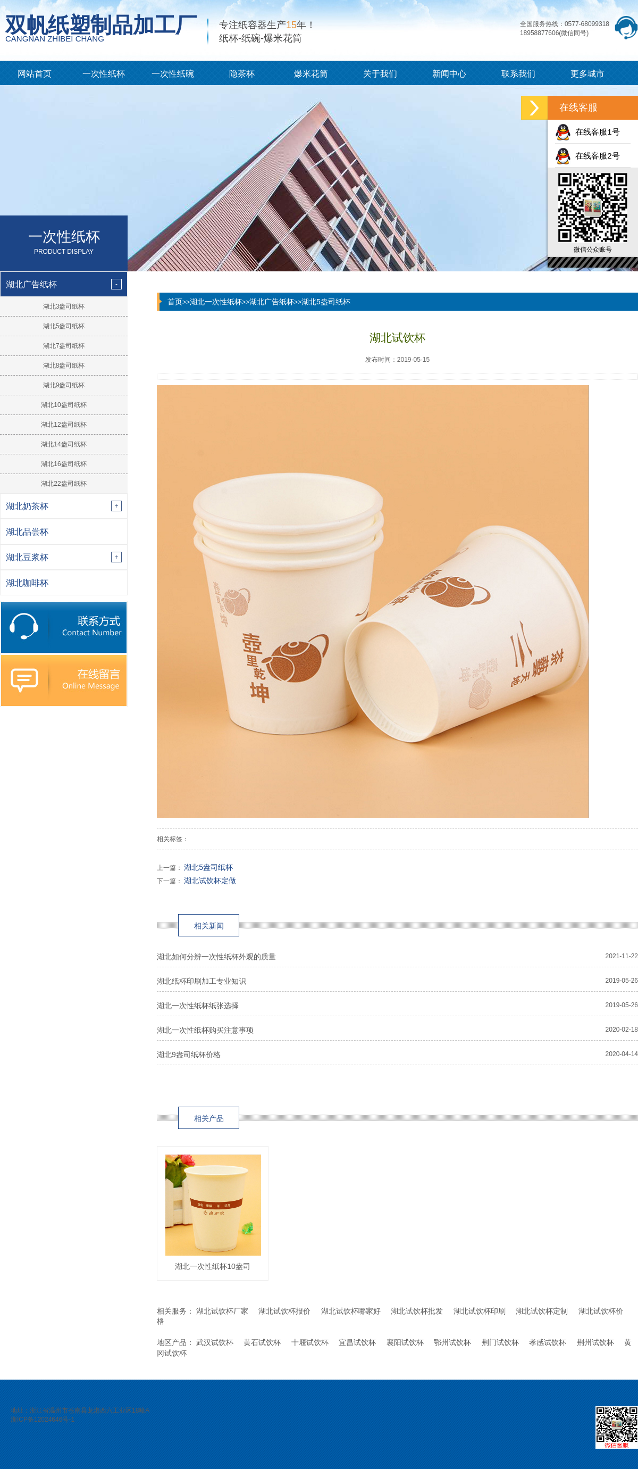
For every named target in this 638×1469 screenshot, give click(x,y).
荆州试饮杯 (595, 1342)
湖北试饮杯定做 (210, 880)
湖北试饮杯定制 (542, 1311)
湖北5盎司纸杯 (64, 326)
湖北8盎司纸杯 (64, 365)
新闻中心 (449, 73)
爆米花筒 (311, 73)
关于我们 (380, 73)
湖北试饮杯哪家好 (351, 1311)
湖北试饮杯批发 (417, 1311)
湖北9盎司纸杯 (64, 385)
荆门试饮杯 (500, 1342)
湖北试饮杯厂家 (222, 1311)
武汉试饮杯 (214, 1342)
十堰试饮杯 (310, 1342)
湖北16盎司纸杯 (63, 464)
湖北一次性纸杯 (216, 301)
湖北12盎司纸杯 (63, 424)
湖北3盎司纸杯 (64, 306)
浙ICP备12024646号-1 (42, 1419)
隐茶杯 (242, 73)
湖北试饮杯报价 (284, 1311)
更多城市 (587, 73)
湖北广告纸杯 (271, 301)
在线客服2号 (587, 155)
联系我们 (518, 73)
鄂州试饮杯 (452, 1342)
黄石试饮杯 (262, 1342)
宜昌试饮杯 (357, 1342)
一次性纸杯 (103, 73)
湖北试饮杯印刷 (480, 1311)
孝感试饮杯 (547, 1342)
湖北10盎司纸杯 (63, 405)
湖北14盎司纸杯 (63, 444)
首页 (174, 301)
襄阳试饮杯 (405, 1342)
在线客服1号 (587, 131)
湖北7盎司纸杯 (64, 346)
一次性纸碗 (173, 73)
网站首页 (35, 73)
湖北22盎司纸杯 (63, 483)
